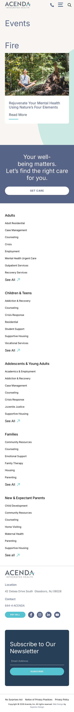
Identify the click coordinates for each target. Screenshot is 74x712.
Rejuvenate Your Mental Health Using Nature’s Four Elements (34, 105)
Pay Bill (15, 614)
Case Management (16, 230)
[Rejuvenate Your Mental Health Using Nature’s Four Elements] (18, 115)
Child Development (16, 505)
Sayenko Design (37, 707)
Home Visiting (13, 526)
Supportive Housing (16, 336)
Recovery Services (16, 272)
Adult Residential (15, 223)
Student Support (14, 329)
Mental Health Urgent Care (20, 258)
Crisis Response (14, 315)
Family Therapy (14, 463)
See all (10, 555)
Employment (12, 251)
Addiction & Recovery (17, 300)
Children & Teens (18, 293)
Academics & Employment (20, 371)
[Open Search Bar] (69, 5)
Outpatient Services (16, 265)
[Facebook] (31, 615)
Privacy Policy (62, 699)
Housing (10, 470)
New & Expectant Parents (25, 498)
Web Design (58, 704)
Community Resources (18, 442)
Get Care (37, 190)
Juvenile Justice (14, 406)
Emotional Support (16, 456)
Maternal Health (14, 533)
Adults (10, 215)
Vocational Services (16, 343)
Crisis (8, 244)
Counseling (11, 237)
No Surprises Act (13, 699)
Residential (11, 322)
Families (11, 434)
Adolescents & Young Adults (27, 364)
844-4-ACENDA (15, 605)
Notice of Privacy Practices (38, 699)
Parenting (10, 477)
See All (10, 280)
